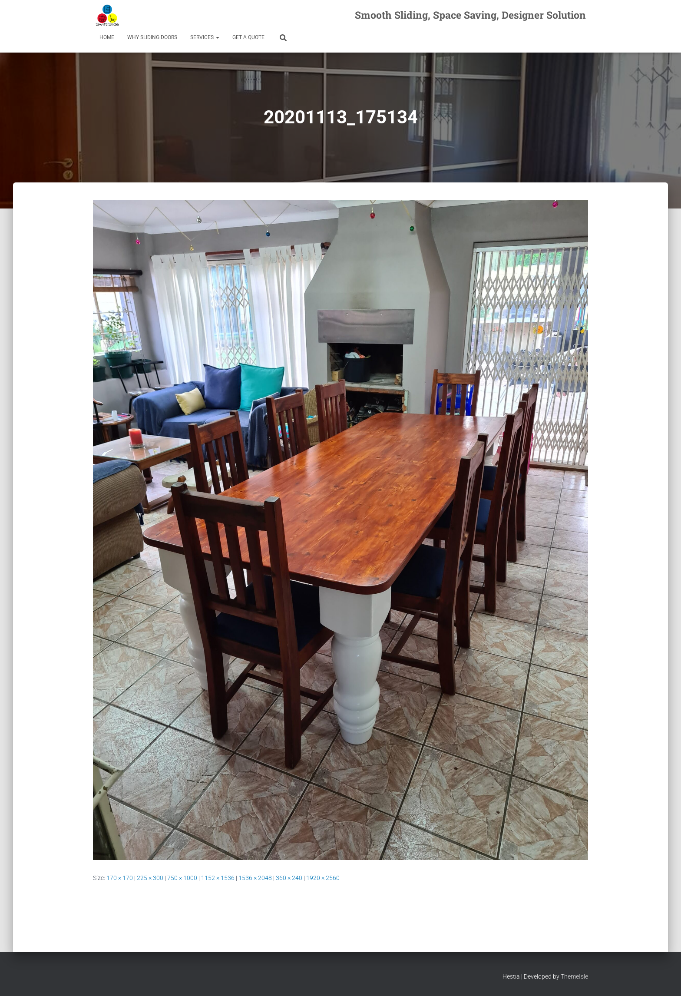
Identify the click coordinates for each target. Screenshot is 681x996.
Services (204, 37)
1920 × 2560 (323, 877)
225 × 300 (150, 877)
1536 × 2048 (255, 877)
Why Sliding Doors (152, 37)
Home (106, 37)
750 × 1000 (182, 877)
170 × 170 (119, 877)
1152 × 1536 (218, 877)
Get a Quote (248, 37)
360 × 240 (289, 877)
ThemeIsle (574, 976)
